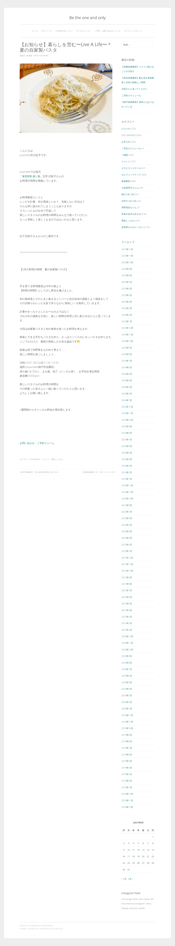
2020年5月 (126, 682)
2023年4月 (126, 459)
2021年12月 (127, 557)
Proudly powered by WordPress (36, 925)
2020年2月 (126, 702)
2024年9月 (126, 347)
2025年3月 (126, 308)
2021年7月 (126, 590)
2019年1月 (126, 787)
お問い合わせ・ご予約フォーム (38, 443)
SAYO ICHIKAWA (40, 55)
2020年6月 (126, 675)
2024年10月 (127, 341)
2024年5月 (126, 373)
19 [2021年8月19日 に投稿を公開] (138, 856)
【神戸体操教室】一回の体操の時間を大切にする (39, 472)
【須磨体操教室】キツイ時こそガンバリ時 (98, 472)
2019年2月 (126, 780)
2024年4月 (126, 380)
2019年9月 (126, 734)
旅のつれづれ (127, 194)
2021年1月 (126, 629)
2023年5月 (126, 452)
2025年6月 (126, 288)
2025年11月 (127, 255)
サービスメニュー (83, 31)
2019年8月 (126, 741)
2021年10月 (127, 570)
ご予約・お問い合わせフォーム (107, 31)
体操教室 (125, 181)
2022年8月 (126, 505)
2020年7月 (126, 669)
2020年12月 (127, 636)
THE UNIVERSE (128, 135)
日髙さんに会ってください (134, 88)
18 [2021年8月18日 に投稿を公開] (133, 856)
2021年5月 (126, 603)
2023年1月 (126, 478)
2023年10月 (127, 419)
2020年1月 (126, 708)
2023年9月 (126, 426)
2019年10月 (127, 728)
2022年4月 (126, 531)
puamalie (35, 459)
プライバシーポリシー (133, 31)
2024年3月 (126, 387)
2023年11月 (127, 413)
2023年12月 (127, 406)
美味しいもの (57, 459)
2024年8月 (126, 354)
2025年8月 (126, 275)
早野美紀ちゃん (129, 207)
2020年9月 (126, 656)
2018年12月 (127, 793)
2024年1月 (126, 400)
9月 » (130, 878)
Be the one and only (87, 17)
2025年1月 (126, 321)
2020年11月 (127, 642)
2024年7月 (126, 360)
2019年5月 (126, 761)
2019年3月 (126, 774)
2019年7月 (126, 747)
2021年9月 (126, 577)
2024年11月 (127, 334)
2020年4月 (126, 688)
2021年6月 (126, 597)
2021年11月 (127, 564)
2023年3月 (126, 465)
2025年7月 (126, 282)
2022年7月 (126, 511)
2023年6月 (126, 446)
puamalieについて (64, 31)
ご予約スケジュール (131, 95)
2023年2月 (126, 472)
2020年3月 (126, 695)
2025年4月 (126, 301)
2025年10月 (127, 262)
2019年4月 (126, 767)
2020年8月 (126, 662)
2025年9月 (126, 268)
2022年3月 (126, 537)
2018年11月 (127, 800)
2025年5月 (126, 295)
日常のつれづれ (129, 200)
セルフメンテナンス (131, 174)
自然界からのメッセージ (133, 227)
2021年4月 (126, 610)
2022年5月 (126, 524)
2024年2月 (126, 393)
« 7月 (123, 878)
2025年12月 (127, 249)
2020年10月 (127, 649)
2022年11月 (127, 492)
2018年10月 (127, 807)
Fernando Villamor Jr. (51, 928)
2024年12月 (127, 327)
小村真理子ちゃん (130, 187)
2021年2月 (126, 623)
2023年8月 (126, 432)
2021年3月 (126, 616)
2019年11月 (127, 721)
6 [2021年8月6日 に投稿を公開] (143, 843)
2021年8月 (126, 583)
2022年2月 (126, 544)
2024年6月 (126, 367)
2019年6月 (126, 754)
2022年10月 (127, 498)
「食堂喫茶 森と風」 (32, 176)
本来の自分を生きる (131, 213)
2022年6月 (126, 518)
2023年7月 (126, 439)
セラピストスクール (131, 168)
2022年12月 (127, 485)
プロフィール (46, 31)
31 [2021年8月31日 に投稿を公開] (128, 869)
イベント (45, 459)
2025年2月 (126, 314)
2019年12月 (127, 715)
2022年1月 (126, 551)
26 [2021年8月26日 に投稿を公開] (138, 862)
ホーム (35, 31)
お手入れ (125, 141)
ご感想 (124, 154)
